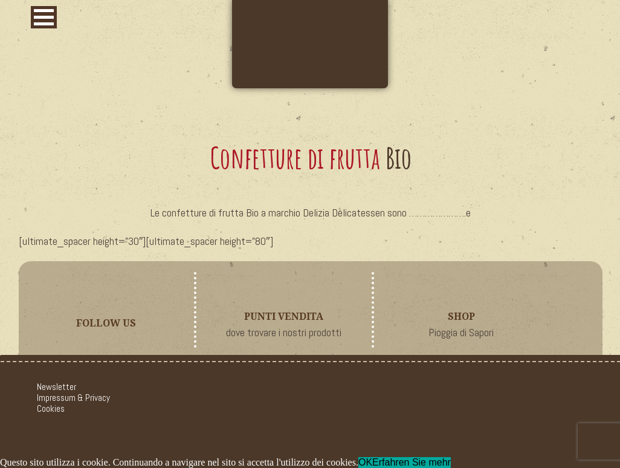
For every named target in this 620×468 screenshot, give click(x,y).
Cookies (51, 408)
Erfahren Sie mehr (411, 462)
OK (365, 462)
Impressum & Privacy (73, 397)
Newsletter (56, 386)
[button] (44, 17)
